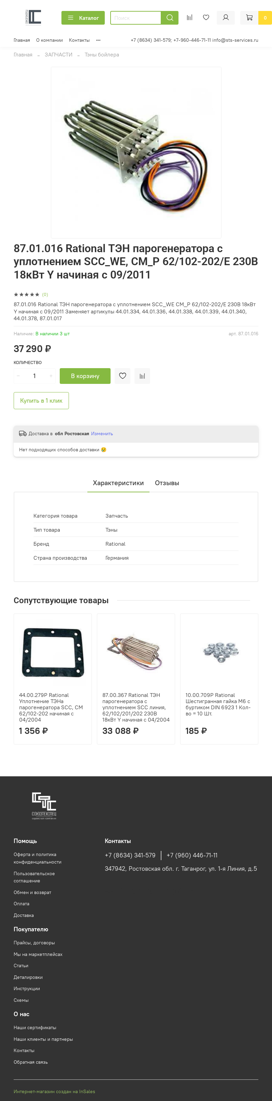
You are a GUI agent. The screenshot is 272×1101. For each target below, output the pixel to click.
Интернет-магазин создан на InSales (54, 1091)
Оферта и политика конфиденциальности (37, 858)
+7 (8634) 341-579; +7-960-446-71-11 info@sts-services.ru (194, 40)
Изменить (102, 433)
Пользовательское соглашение (34, 877)
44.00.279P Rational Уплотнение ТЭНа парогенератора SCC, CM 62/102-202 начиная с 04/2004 (51, 707)
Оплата (21, 904)
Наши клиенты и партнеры (43, 1039)
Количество (28, 362)
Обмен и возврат (32, 892)
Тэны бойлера (102, 54)
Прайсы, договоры (34, 943)
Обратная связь (31, 1062)
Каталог (83, 17)
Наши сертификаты (35, 1027)
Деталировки (28, 977)
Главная (22, 40)
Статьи (21, 965)
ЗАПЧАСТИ (58, 54)
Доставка (24, 915)
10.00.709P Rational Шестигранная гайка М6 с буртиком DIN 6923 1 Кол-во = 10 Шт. (218, 704)
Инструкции (27, 988)
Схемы (21, 1000)
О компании (49, 40)
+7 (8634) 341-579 (130, 855)
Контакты (79, 40)
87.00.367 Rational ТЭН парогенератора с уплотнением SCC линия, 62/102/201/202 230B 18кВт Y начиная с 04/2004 (136, 707)
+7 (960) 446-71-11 (192, 855)
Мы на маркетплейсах (38, 954)
